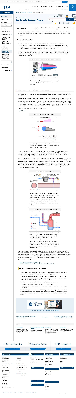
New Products (19, 358)
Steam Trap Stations (5, 367)
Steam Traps (4, 365)
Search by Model (5, 357)
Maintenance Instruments (21, 375)
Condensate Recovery (6, 368)
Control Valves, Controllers (6, 373)
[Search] (67, 6)
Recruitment (62, 362)
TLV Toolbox (47, 362)
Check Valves (4, 380)
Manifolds (4, 386)
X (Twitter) (47, 389)
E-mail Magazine (19, 327)
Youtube (46, 387)
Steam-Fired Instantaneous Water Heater (22, 368)
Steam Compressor (20, 371)
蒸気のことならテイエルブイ (6, 7)
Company (61, 360)
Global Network (47, 374)
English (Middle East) (60, 6)
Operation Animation (5, 360)
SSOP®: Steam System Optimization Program (37, 357)
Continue (64, 1)
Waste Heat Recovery (5, 370)
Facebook (47, 386)
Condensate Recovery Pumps (21, 369)
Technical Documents (20, 357)
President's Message (63, 358)
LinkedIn (46, 384)
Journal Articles (63, 327)
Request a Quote (48, 373)
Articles (46, 365)
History (61, 361)
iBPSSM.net (32, 360)
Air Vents (3, 381)
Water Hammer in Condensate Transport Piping (30, 262)
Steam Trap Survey (34, 362)
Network (61, 357)
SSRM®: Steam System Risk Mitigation (37, 359)
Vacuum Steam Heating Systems (22, 365)
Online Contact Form (48, 371)
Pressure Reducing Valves (6, 371)
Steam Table (47, 360)
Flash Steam (22, 110)
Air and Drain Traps (5, 384)
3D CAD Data (19, 360)
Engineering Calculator (49, 361)
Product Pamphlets (5, 358)
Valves (3, 379)
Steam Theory (47, 357)
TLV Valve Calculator (48, 364)
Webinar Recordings (48, 358)
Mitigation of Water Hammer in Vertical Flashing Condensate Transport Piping (37, 263)
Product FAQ (4, 361)
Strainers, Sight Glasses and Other (8, 387)
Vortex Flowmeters (5, 374)
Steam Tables (48, 327)
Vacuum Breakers (5, 383)
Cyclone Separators (5, 376)
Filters (3, 377)
